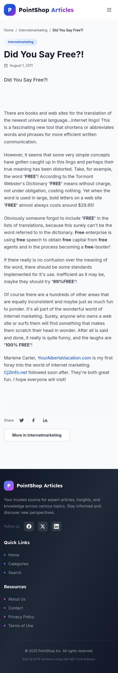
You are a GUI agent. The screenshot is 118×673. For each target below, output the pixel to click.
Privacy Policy (19, 616)
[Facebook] (29, 526)
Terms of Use (18, 625)
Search (12, 572)
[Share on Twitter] (21, 420)
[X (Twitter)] (43, 526)
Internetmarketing (20, 42)
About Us (15, 599)
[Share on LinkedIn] (45, 420)
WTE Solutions (44, 659)
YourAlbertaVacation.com (64, 357)
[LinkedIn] (56, 526)
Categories (16, 563)
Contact (13, 607)
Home (11, 554)
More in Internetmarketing (37, 435)
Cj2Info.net (15, 372)
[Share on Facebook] (33, 420)
